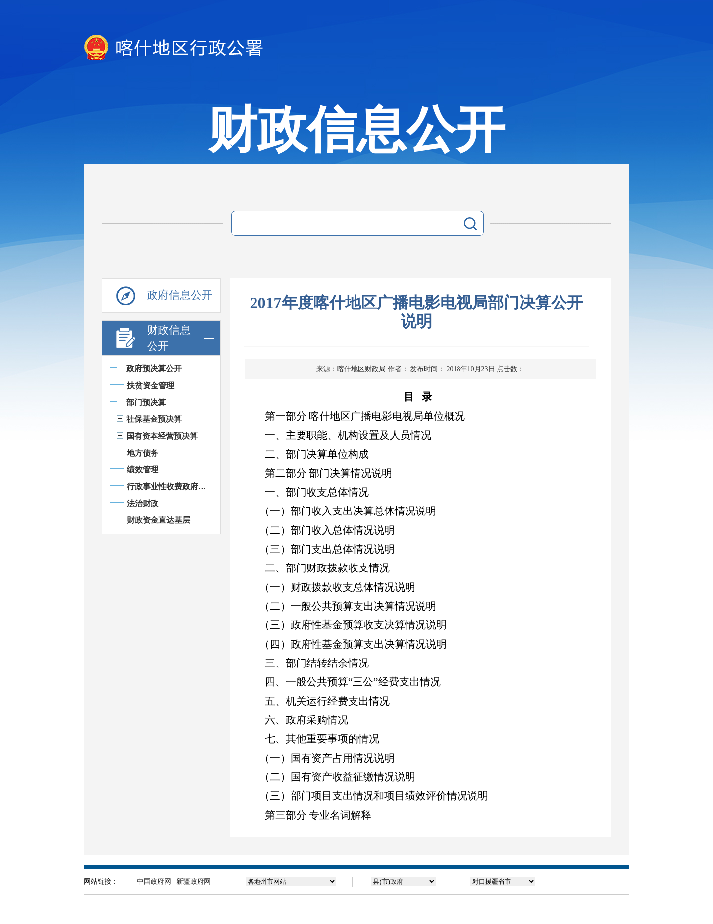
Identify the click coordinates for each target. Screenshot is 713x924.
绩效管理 (142, 469)
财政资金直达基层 (158, 520)
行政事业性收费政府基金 (168, 486)
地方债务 (142, 453)
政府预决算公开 (154, 368)
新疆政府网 (193, 881)
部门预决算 (146, 402)
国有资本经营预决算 (162, 436)
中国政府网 (154, 881)
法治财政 (142, 503)
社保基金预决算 (154, 419)
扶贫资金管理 (150, 385)
